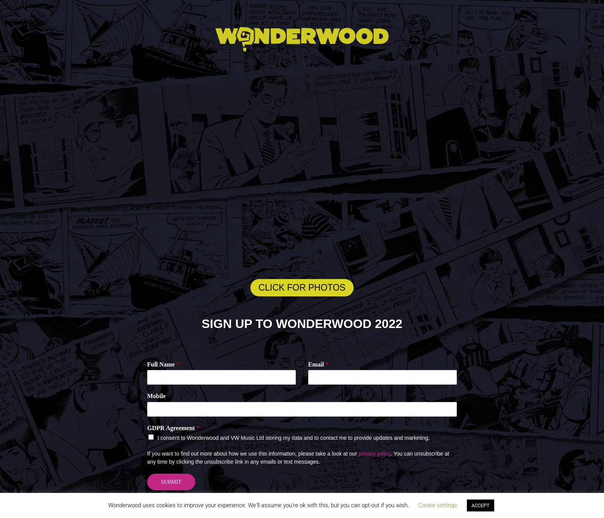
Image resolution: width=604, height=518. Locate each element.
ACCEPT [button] (480, 505)
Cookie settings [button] (437, 505)
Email (318, 364)
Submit (171, 482)
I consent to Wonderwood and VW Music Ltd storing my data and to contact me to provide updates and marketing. (294, 438)
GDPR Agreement (173, 428)
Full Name (163, 364)
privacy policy (375, 454)
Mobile (156, 396)
